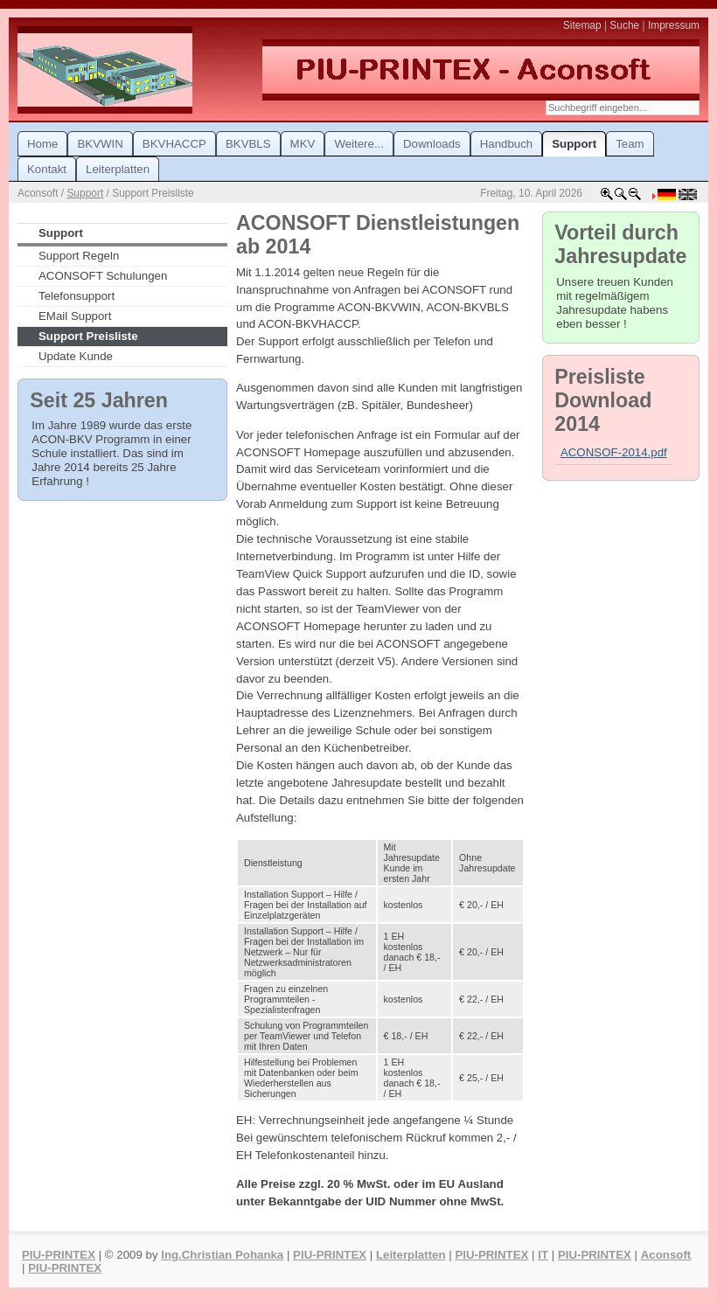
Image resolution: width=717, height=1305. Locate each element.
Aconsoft (666, 1254)
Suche (624, 25)
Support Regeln (78, 255)
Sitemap (582, 25)
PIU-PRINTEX (58, 1254)
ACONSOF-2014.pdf (613, 452)
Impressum (674, 25)
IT (543, 1254)
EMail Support (74, 316)
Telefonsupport (76, 295)
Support (84, 193)
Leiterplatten (411, 1254)
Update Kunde (75, 356)
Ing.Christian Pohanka (222, 1254)
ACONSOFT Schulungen (102, 275)
